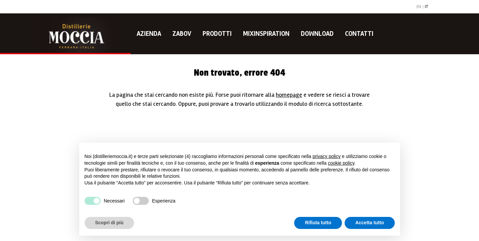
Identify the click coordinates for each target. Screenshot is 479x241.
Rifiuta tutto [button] (318, 222)
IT (427, 7)
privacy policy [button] (327, 156)
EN (418, 7)
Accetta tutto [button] (369, 222)
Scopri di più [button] (109, 222)
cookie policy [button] (341, 163)
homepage (289, 94)
